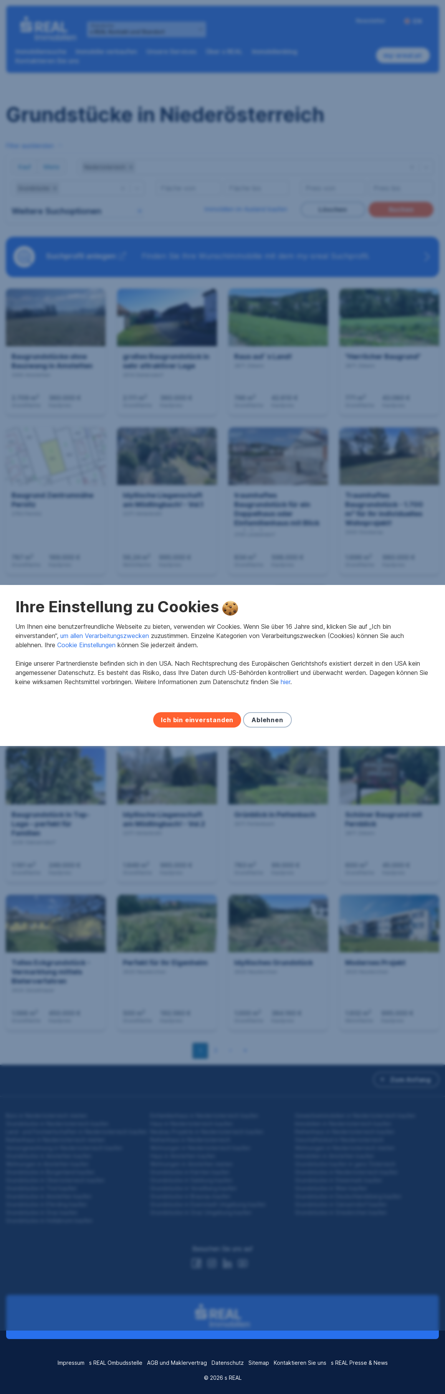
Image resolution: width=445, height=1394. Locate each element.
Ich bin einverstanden (197, 751)
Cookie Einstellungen (86, 676)
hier (285, 713)
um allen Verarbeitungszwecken (104, 667)
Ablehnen (267, 751)
